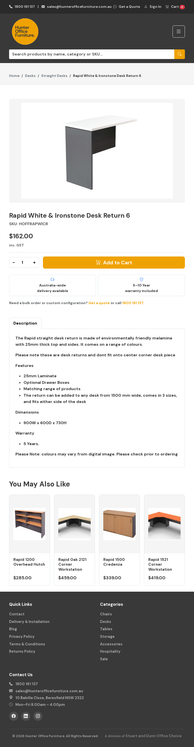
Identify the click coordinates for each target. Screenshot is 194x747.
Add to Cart (114, 262)
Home (14, 76)
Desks (30, 76)
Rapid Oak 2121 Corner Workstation (72, 564)
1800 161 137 (22, 7)
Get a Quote (126, 7)
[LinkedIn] (25, 716)
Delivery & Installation (29, 621)
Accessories (111, 644)
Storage (107, 636)
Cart (175, 7)
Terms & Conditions (27, 644)
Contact (17, 614)
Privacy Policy (22, 636)
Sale (104, 659)
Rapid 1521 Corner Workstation (160, 564)
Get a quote (99, 303)
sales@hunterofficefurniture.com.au (76, 7)
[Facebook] (13, 716)
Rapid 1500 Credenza (114, 562)
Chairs (106, 614)
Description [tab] (25, 323)
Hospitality (110, 651)
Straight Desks (54, 76)
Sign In (152, 7)
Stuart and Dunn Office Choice (154, 736)
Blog (13, 629)
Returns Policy (22, 651)
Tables (106, 629)
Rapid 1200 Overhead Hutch (29, 562)
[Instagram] (37, 716)
